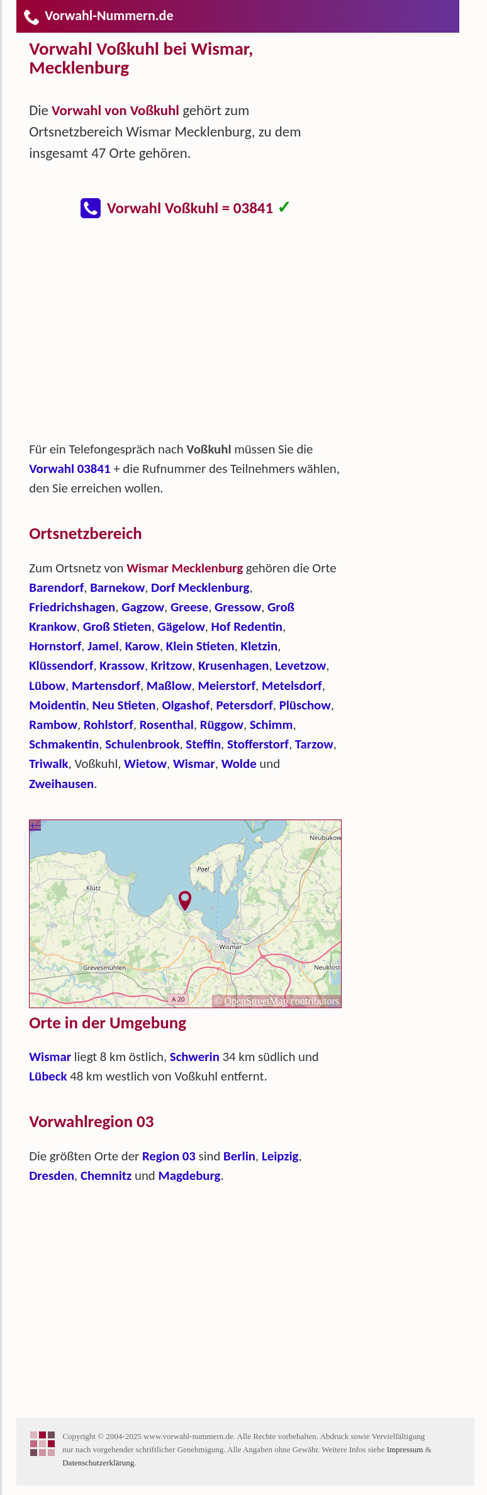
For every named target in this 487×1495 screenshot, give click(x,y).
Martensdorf (106, 685)
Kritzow (171, 665)
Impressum (405, 1449)
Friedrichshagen (72, 607)
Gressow (238, 607)
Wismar (194, 763)
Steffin (203, 744)
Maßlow (169, 685)
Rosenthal (167, 724)
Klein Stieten (200, 646)
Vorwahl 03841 (69, 468)
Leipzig (280, 1156)
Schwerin (195, 1056)
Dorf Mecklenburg (200, 587)
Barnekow (117, 587)
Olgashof (186, 705)
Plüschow (305, 705)
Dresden (51, 1175)
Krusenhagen (233, 665)
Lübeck (48, 1076)
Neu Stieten (124, 705)
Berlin (239, 1156)
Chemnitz (106, 1175)
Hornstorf (55, 646)
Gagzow (142, 607)
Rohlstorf (108, 724)
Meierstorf (226, 685)
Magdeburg (189, 1175)
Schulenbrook (142, 744)
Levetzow (300, 665)
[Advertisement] (195, 336)
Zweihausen (61, 783)
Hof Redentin (247, 626)
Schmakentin (64, 744)
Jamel (103, 646)
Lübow (47, 685)
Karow (142, 646)
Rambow (53, 724)
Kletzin (259, 646)
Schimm (271, 724)
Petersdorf (244, 705)
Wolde (239, 763)
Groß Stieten (117, 626)
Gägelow (180, 626)
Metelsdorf (292, 685)
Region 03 (169, 1156)
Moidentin (57, 705)
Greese (189, 607)
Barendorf (56, 587)
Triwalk (48, 763)
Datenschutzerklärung (98, 1462)
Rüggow (222, 724)
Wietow (145, 763)
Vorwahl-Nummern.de (98, 15)
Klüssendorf (61, 665)
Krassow (122, 665)
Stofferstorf (258, 744)
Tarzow (314, 744)
